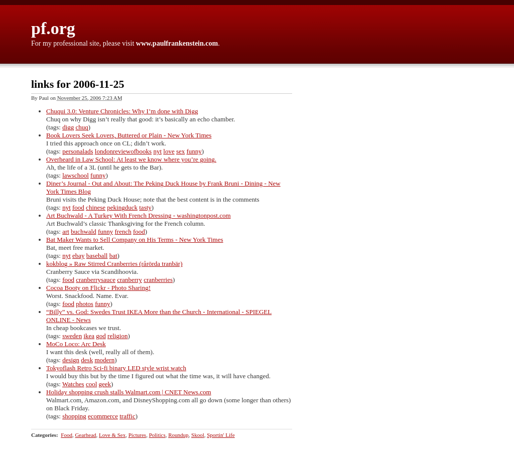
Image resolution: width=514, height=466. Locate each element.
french (123, 231)
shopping (74, 416)
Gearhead (85, 435)
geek (105, 384)
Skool (197, 435)
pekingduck (122, 207)
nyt (157, 151)
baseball (97, 255)
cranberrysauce (95, 279)
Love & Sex (112, 435)
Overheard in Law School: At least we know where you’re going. (131, 159)
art (65, 231)
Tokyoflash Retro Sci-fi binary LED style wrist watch (116, 368)
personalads (77, 151)
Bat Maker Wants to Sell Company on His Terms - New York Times (134, 239)
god (101, 336)
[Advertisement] (445, 230)
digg (68, 127)
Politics (157, 435)
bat (113, 255)
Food (66, 435)
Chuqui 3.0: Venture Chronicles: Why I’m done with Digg (122, 111)
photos (84, 303)
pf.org (53, 28)
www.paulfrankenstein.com (177, 43)
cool (91, 384)
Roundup (178, 435)
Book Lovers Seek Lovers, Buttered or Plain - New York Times (128, 135)
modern (104, 360)
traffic (127, 416)
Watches (73, 384)
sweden (72, 336)
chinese (95, 207)
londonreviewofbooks (123, 151)
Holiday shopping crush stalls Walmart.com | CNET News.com (128, 392)
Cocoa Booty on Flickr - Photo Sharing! (98, 287)
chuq (82, 127)
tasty (145, 207)
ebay (78, 255)
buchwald (83, 231)
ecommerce (103, 416)
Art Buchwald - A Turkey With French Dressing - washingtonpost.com (138, 215)
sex (180, 151)
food (78, 207)
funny (194, 151)
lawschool (75, 175)
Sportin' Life (220, 435)
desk (87, 360)
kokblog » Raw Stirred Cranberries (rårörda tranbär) (114, 263)
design (70, 360)
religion (117, 336)
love (168, 151)
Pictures (137, 435)
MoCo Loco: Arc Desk (76, 344)
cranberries (158, 279)
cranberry (129, 279)
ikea (88, 336)
